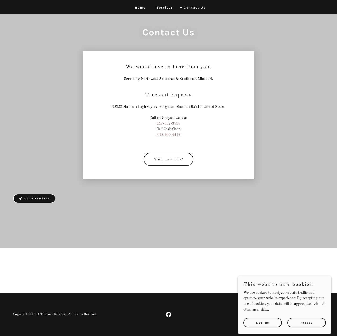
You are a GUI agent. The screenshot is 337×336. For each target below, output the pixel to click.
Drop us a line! (168, 159)
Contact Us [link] (195, 8)
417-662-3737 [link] (168, 124)
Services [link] (164, 8)
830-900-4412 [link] (168, 135)
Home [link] (140, 8)
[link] (168, 314)
